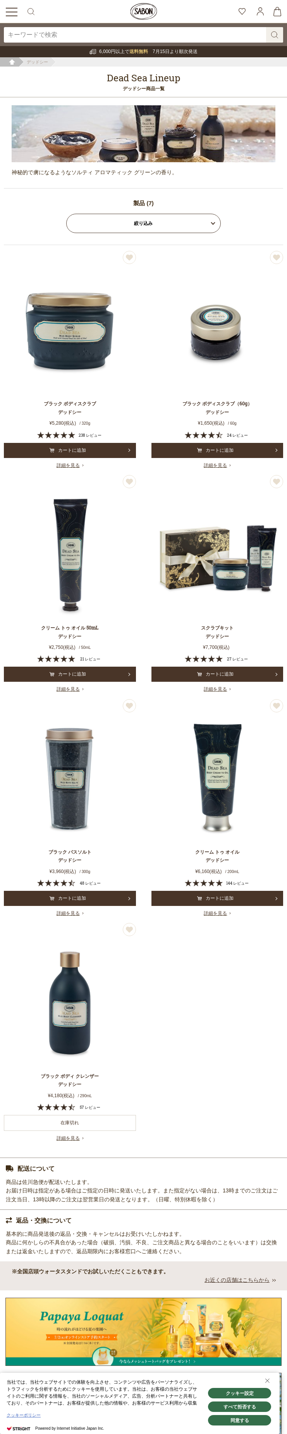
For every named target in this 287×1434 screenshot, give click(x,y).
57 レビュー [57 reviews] (90, 1107)
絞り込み (143, 223)
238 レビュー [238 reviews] (90, 435)
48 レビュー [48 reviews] (90, 883)
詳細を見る (68, 465)
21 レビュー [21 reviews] (90, 659)
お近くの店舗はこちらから (237, 1280)
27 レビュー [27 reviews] (237, 659)
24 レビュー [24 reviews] (237, 435)
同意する (239, 1420)
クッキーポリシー (24, 1415)
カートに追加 (68, 450)
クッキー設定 (240, 1393)
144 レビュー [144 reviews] (237, 883)
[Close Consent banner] (267, 1380)
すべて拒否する (239, 1407)
